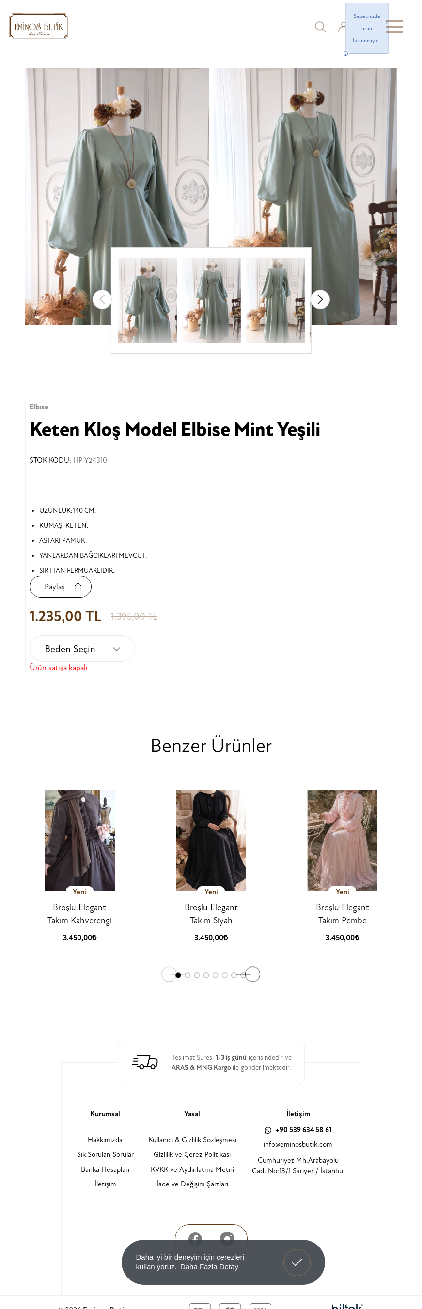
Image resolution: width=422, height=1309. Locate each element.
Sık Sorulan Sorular (105, 1154)
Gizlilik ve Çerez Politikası (192, 1154)
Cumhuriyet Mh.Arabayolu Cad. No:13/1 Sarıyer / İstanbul (298, 1166)
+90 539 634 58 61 (298, 1130)
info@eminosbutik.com (298, 1144)
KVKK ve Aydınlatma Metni (192, 1169)
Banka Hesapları (105, 1169)
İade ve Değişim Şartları (192, 1184)
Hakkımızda (105, 1140)
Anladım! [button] (297, 1255)
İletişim (105, 1184)
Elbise (39, 407)
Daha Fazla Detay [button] (209, 1266)
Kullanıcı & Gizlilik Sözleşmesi (192, 1140)
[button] (320, 299)
